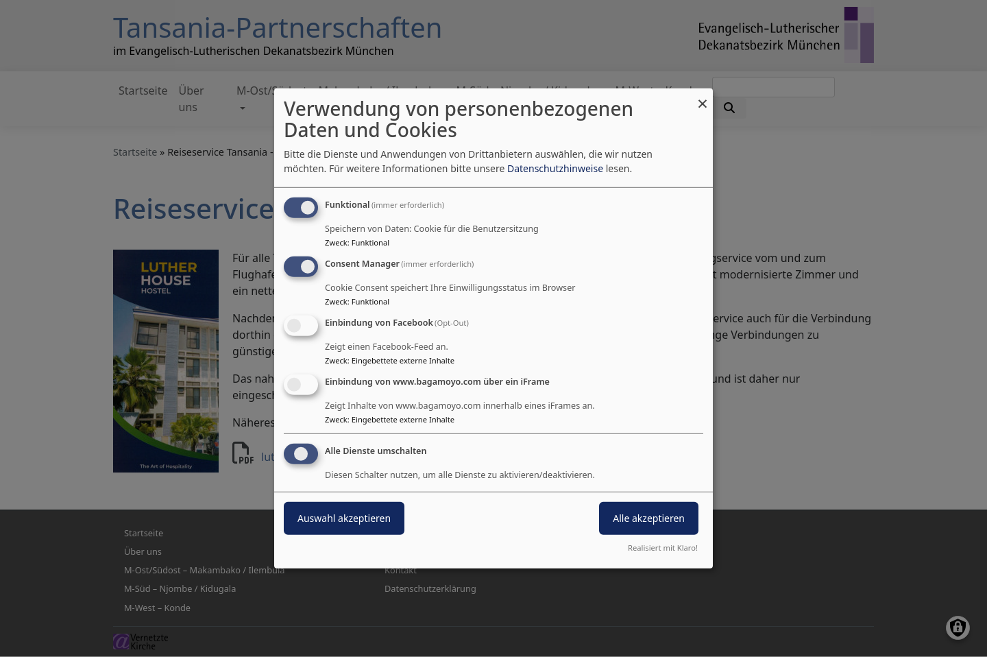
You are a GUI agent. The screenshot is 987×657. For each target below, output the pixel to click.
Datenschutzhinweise (555, 168)
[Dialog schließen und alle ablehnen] (702, 97)
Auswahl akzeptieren (344, 517)
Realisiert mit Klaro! (663, 547)
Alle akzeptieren (649, 517)
